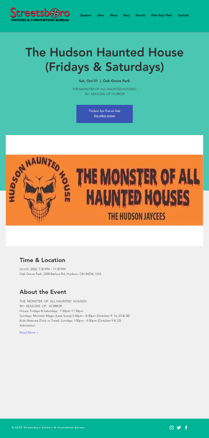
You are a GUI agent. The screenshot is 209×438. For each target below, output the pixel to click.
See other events (104, 116)
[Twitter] (179, 427)
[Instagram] (171, 427)
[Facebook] (186, 427)
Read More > (29, 332)
